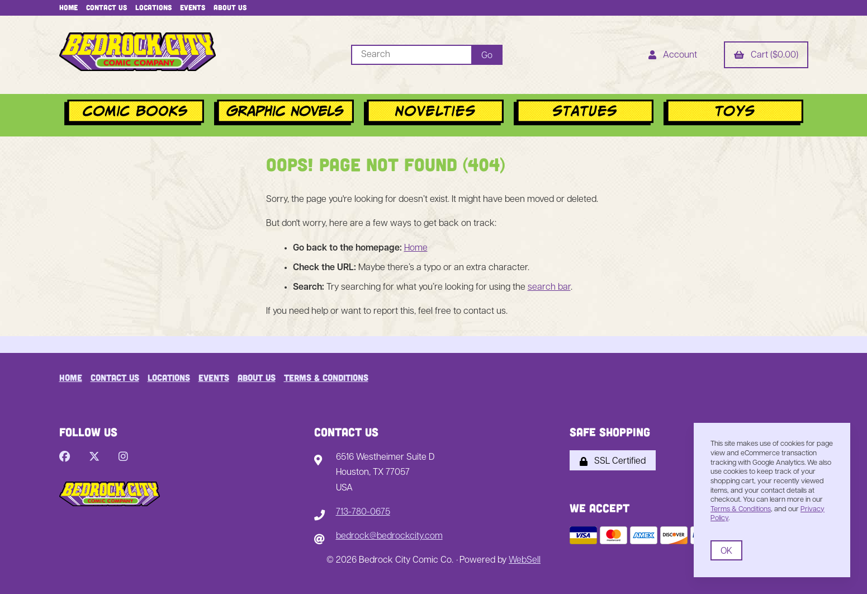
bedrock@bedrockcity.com (389, 536)
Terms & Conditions (326, 377)
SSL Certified (613, 461)
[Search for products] (411, 55)
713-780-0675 (363, 512)
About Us (230, 7)
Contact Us (106, 7)
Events (192, 7)
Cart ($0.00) (766, 56)
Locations (153, 7)
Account (672, 56)
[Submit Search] (487, 55)
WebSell (525, 560)
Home (68, 7)
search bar (549, 287)
